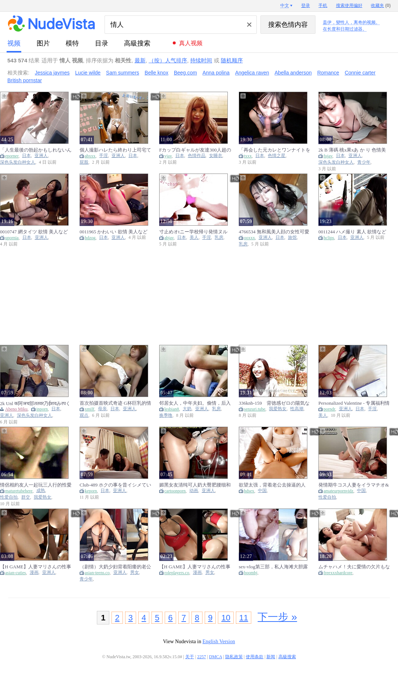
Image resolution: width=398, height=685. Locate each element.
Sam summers (122, 73)
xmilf (89, 409)
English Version (218, 641)
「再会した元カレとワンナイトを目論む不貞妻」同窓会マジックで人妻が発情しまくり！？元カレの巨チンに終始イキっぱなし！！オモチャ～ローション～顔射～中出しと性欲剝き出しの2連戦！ (274, 150)
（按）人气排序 (168, 60)
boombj (251, 572)
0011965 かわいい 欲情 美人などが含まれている (113, 231)
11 (243, 617)
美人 (194, 237)
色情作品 (196, 155)
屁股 (84, 162)
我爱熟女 (277, 409)
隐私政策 (234, 656)
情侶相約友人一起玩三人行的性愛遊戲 (36, 485)
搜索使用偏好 (349, 5)
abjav (169, 237)
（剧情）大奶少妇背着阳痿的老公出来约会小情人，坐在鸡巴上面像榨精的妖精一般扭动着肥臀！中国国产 (115, 566)
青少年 (363, 162)
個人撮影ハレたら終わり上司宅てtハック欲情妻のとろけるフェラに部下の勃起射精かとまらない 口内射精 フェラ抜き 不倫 (115, 150)
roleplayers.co (176, 572)
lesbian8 (171, 409)
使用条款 (254, 656)
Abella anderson (293, 73)
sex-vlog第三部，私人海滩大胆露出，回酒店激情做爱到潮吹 (273, 566)
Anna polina (216, 73)
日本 (26, 155)
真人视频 (190, 43)
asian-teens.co (97, 572)
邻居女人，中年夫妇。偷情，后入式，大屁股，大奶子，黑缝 (195, 403)
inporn (42, 409)
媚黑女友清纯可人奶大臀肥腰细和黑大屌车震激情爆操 (195, 485)
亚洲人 (41, 155)
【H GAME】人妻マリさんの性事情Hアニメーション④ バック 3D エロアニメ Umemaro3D (35, 566)
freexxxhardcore (338, 572)
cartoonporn (175, 490)
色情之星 (276, 155)
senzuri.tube (254, 409)
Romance (328, 73)
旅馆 (292, 237)
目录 (101, 43)
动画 (193, 490)
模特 (72, 43)
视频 (14, 43)
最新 (140, 60)
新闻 (270, 656)
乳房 (219, 237)
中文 (284, 5)
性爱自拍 (9, 497)
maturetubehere (19, 490)
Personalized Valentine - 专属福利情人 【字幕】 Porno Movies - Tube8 (354, 403)
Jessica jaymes (52, 73)
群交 (25, 497)
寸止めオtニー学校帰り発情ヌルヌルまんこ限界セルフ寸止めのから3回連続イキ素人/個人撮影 (195, 231)
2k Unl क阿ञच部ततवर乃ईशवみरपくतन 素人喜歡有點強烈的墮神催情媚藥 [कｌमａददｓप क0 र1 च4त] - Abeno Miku (35, 403)
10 (225, 617)
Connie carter (360, 73)
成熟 (40, 490)
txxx (248, 156)
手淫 (103, 155)
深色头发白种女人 (17, 162)
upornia (12, 237)
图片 (43, 43)
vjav (168, 156)
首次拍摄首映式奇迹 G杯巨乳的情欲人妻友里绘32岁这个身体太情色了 (115, 403)
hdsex (249, 490)
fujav (328, 156)
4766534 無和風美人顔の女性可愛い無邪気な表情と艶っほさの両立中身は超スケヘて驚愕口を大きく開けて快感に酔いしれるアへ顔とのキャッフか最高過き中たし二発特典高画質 (274, 231)
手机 (322, 5)
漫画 (34, 572)
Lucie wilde (88, 73)
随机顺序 (232, 60)
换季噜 (165, 415)
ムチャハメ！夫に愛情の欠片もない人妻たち (354, 566)
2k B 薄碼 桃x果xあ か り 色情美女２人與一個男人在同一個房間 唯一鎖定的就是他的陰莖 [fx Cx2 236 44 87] (352, 150)
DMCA (215, 656)
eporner (11, 156)
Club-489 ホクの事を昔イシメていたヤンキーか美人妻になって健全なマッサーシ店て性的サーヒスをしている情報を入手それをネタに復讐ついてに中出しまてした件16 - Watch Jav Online (115, 485)
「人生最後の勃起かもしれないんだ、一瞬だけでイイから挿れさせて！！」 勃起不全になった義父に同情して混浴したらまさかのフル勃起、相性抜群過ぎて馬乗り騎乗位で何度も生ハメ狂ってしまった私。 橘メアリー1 (36, 150)
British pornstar (24, 80)
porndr (329, 409)
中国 (262, 490)
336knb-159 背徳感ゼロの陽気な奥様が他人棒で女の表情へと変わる (274, 403)
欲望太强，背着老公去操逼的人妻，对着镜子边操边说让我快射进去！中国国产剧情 (274, 485)
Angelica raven (252, 73)
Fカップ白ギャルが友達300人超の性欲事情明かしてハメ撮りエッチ (195, 150)
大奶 (187, 409)
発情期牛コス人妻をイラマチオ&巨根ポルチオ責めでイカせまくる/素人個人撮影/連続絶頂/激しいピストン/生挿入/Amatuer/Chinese (353, 485)
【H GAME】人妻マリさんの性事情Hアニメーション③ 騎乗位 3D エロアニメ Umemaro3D (194, 566)
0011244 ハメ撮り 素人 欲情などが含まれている (352, 231)
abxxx (90, 156)
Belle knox (156, 73)
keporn (91, 490)
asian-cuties (15, 572)
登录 (305, 5)
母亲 (102, 409)
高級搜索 (137, 43)
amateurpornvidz (338, 490)
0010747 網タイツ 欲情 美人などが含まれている (34, 231)
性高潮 (296, 409)
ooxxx (249, 237)
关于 (189, 656)
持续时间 (201, 60)
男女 (134, 572)
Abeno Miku (16, 409)
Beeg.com (185, 73)
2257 (201, 656)
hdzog (90, 237)
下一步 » (277, 617)
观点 (84, 415)
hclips (329, 237)
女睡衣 (215, 155)
